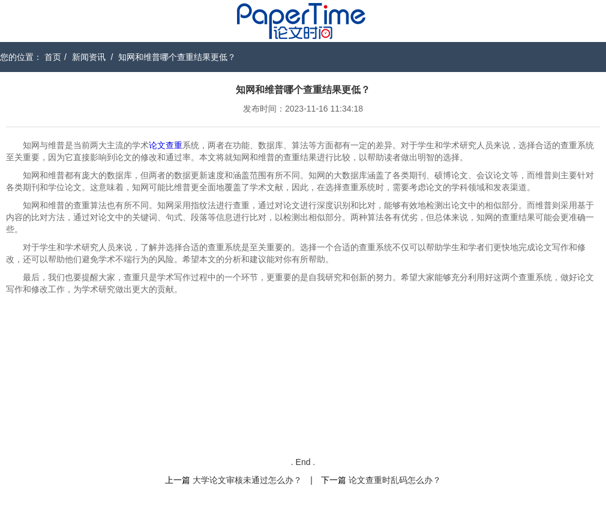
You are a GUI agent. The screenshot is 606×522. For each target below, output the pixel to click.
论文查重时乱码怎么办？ (395, 480)
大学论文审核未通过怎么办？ (247, 480)
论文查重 (165, 145)
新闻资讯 (89, 57)
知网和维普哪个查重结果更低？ (177, 57)
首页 (52, 57)
